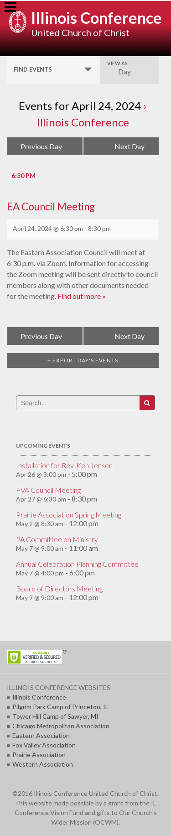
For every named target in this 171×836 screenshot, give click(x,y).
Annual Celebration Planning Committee (77, 563)
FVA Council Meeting (48, 490)
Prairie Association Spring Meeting (68, 514)
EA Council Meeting (51, 206)
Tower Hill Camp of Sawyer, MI (55, 716)
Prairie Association (39, 754)
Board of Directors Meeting (59, 588)
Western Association (42, 764)
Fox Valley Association (44, 745)
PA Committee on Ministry (57, 539)
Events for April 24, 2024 (80, 105)
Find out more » (81, 296)
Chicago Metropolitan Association (60, 726)
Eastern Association (41, 735)
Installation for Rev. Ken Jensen (64, 465)
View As (117, 63)
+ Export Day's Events (82, 360)
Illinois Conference (96, 17)
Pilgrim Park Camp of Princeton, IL (60, 707)
